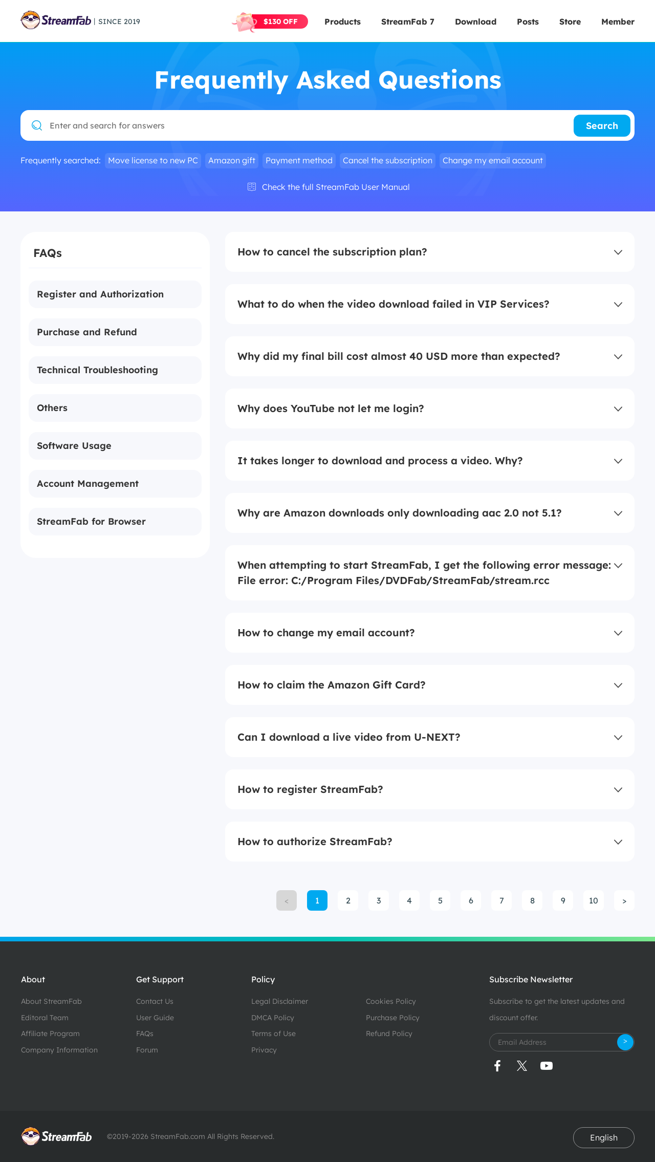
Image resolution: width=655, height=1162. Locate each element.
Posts (528, 21)
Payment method (299, 160)
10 (593, 900)
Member (618, 21)
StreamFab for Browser (91, 521)
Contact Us (154, 1001)
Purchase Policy (393, 1017)
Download (475, 21)
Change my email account (493, 160)
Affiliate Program (50, 1033)
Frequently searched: (60, 160)
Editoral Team (45, 1017)
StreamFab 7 (407, 21)
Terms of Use (273, 1033)
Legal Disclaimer (279, 1001)
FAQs (145, 1033)
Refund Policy (389, 1033)
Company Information (59, 1050)
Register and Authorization (100, 294)
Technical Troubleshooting (97, 370)
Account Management (88, 483)
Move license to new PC (153, 160)
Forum (147, 1050)
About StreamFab (51, 1001)
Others (52, 408)
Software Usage (74, 445)
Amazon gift (231, 160)
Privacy (264, 1050)
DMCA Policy (272, 1017)
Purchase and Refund (87, 332)
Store (570, 21)
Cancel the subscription (387, 160)
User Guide (155, 1017)
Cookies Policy (391, 1001)
